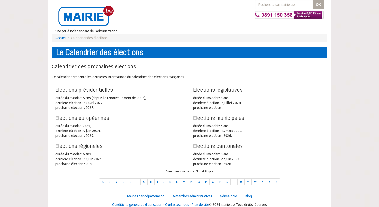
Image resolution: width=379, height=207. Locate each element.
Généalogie (228, 196)
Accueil (60, 38)
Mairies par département (145, 196)
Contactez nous (177, 205)
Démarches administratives (192, 196)
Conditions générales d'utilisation (137, 205)
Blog (248, 196)
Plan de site (200, 205)
